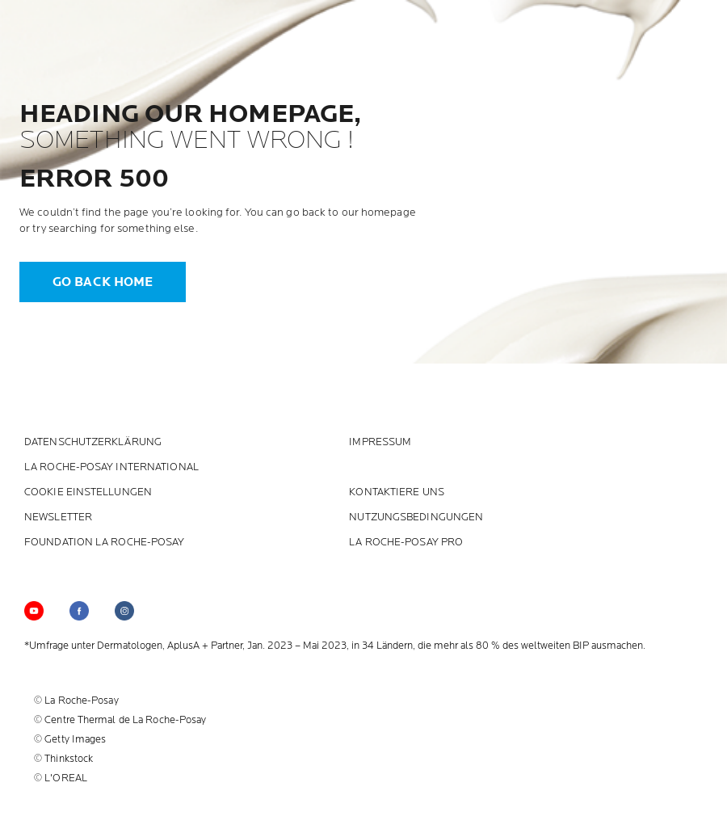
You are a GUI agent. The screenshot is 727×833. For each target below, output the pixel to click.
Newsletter (58, 517)
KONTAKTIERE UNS (396, 492)
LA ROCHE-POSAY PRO (406, 542)
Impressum (380, 442)
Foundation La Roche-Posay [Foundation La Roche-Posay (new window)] (104, 542)
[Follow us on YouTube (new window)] (34, 611)
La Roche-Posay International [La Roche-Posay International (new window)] (111, 467)
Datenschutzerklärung (93, 442)
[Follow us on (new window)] (79, 611)
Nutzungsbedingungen (416, 517)
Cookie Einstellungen (88, 492)
